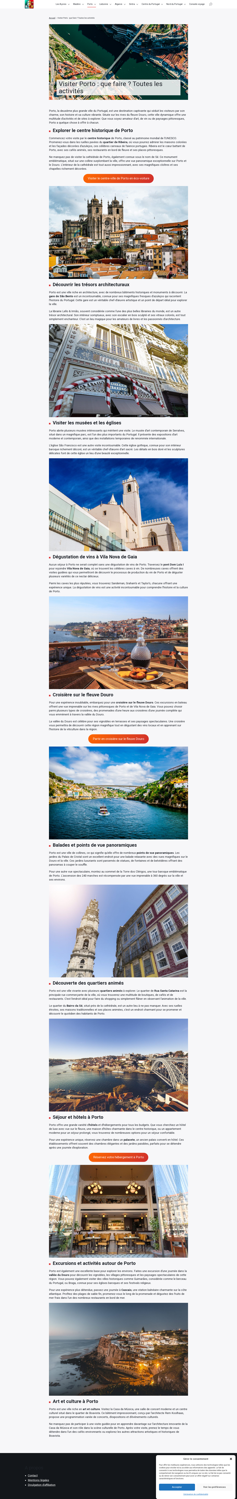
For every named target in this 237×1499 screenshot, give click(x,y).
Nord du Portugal (174, 6)
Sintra (132, 6)
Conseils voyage (197, 6)
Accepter (177, 1487)
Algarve (118, 6)
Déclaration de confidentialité (195, 1495)
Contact (33, 1475)
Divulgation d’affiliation (41, 1484)
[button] (230, 1459)
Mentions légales (38, 1480)
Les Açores (61, 6)
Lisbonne (103, 6)
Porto (90, 6)
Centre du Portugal (151, 6)
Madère (77, 6)
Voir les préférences (214, 1487)
